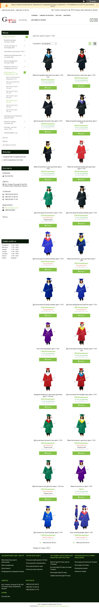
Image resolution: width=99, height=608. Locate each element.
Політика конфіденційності (61, 606)
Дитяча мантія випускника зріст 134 (81, 213)
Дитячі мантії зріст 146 (12, 110)
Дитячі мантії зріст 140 (12, 106)
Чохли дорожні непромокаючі (36, 563)
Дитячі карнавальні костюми (10, 62)
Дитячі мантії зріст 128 (12, 96)
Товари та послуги (47, 15)
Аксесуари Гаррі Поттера (58, 572)
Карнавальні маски (81, 568)
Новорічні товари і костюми (10, 122)
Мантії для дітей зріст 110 (13, 82)
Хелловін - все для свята (10, 128)
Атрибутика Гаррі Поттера (10, 41)
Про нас (59, 15)
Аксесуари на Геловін (82, 565)
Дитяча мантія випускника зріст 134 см (81, 349)
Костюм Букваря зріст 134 (48, 349)
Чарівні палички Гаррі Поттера (60, 575)
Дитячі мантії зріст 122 (12, 92)
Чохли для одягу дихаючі (34, 569)
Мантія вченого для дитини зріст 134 (48, 168)
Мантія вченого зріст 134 (81, 486)
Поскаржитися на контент (45, 606)
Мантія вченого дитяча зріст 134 (81, 75)
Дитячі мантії (6, 568)
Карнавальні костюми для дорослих (13, 117)
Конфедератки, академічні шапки (13, 571)
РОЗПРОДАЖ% (9, 133)
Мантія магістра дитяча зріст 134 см (48, 486)
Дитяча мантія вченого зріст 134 (48, 213)
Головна (34, 15)
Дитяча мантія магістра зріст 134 (48, 121)
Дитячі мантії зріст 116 (12, 87)
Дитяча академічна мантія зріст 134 (81, 304)
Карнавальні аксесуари (12, 51)
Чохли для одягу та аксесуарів (10, 46)
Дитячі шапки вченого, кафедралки (13, 78)
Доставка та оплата (38, 20)
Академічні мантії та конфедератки (11, 67)
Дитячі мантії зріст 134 (12, 101)
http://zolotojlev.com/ (11, 208)
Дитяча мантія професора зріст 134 (81, 394)
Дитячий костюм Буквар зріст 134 (47, 532)
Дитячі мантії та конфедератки (9, 73)
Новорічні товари (80, 571)
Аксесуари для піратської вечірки (86, 562)
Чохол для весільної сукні (34, 566)
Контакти (67, 15)
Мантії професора (8, 565)
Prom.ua (59, 604)
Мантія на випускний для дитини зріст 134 (81, 168)
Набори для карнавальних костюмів (13, 56)
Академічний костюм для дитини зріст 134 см (48, 395)
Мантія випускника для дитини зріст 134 (81, 122)
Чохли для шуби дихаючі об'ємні (36, 560)
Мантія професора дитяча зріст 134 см (48, 76)
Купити (49, 88)
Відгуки (5, 141)
